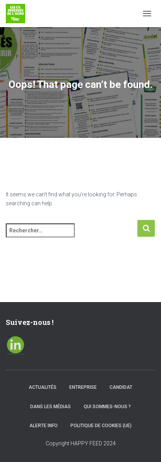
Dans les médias (50, 406)
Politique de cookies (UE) (101, 425)
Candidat (121, 387)
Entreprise (83, 387)
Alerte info (43, 425)
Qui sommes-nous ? (107, 406)
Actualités (43, 387)
